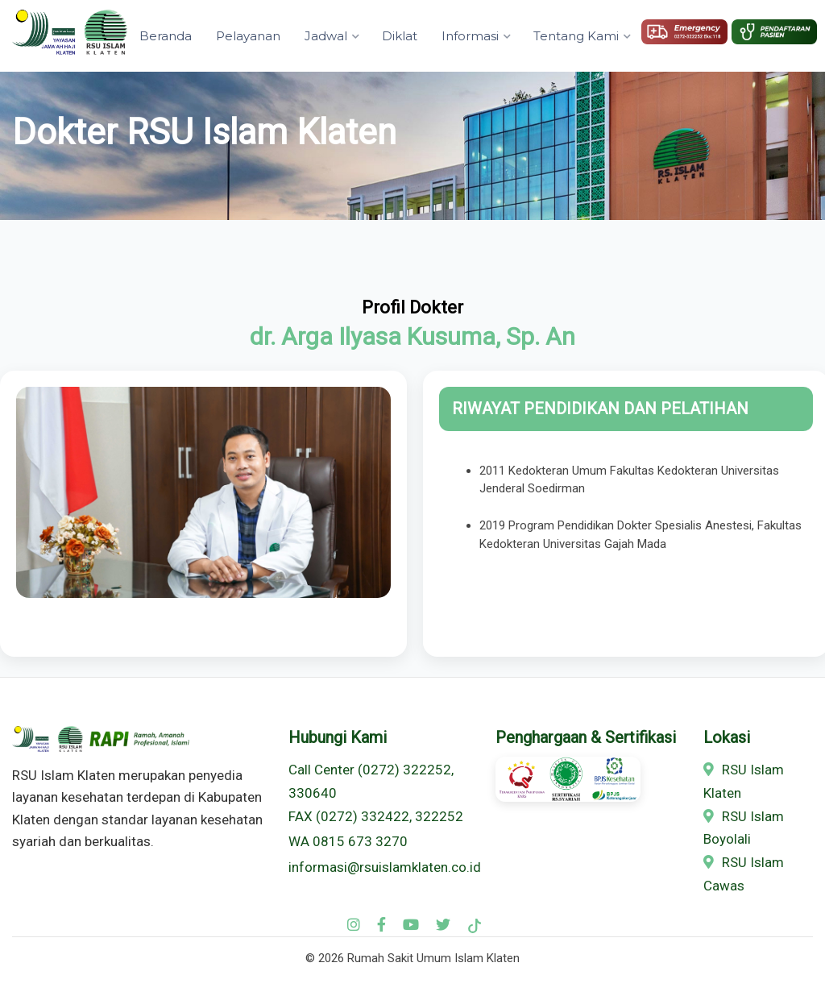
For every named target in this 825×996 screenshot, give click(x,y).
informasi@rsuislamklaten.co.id (384, 867)
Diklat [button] (399, 36)
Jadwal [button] (326, 36)
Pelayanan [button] (248, 36)
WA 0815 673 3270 (348, 841)
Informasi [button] (470, 36)
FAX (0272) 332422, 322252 (375, 816)
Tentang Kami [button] (576, 36)
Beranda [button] (165, 36)
